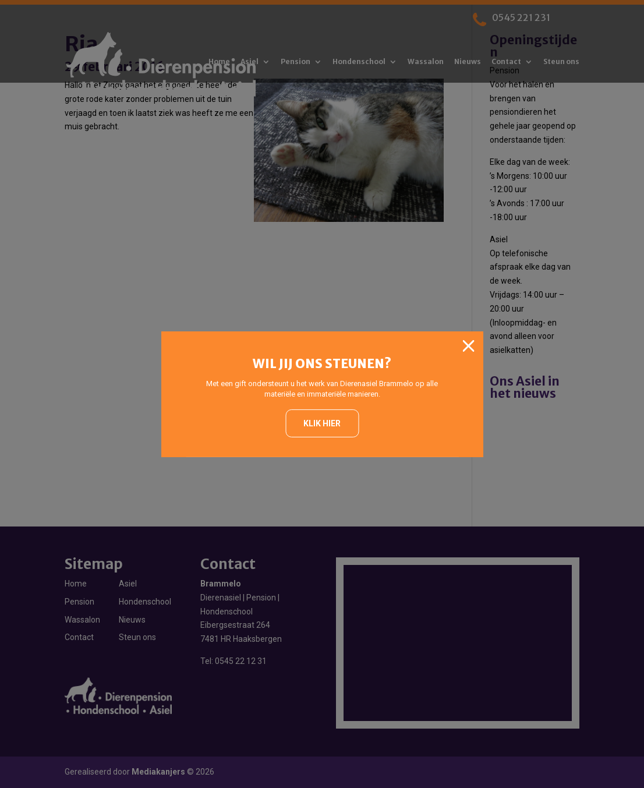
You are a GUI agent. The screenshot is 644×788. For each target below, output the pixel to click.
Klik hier (322, 423)
